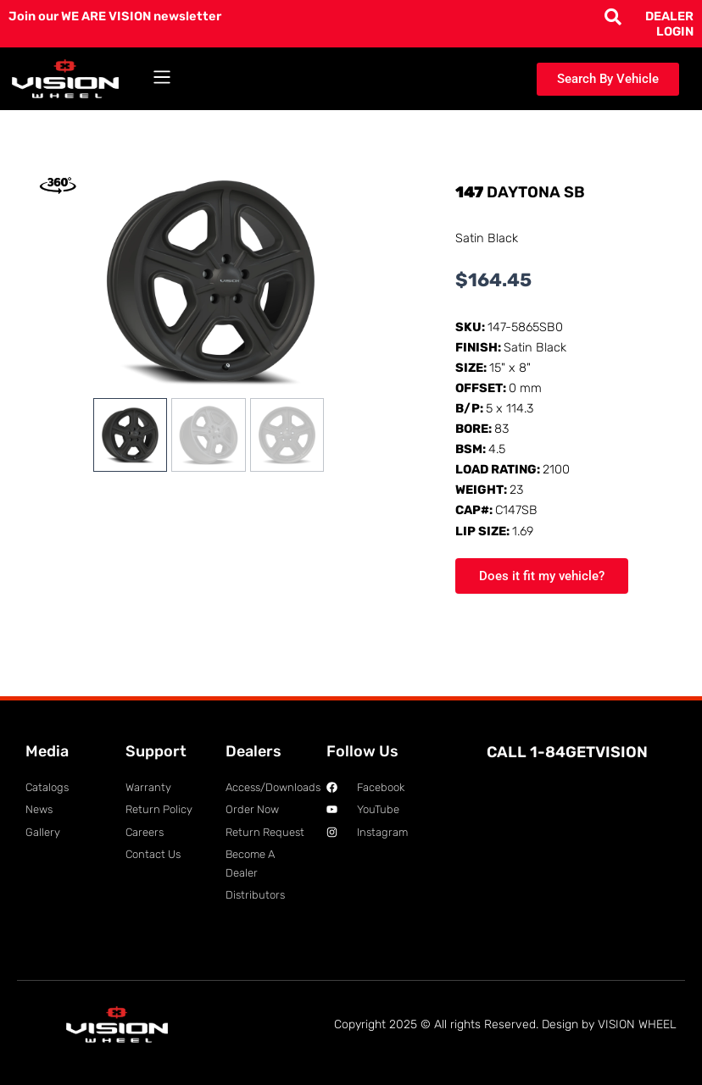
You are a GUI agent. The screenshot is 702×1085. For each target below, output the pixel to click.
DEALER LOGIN (669, 23)
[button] (162, 79)
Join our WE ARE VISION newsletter (114, 16)
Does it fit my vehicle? (541, 576)
